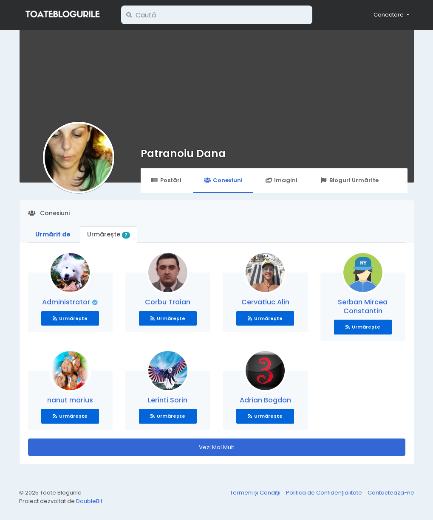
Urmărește (108, 234)
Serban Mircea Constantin (363, 306)
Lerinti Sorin (167, 400)
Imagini (281, 180)
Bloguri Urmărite (349, 180)
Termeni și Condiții (256, 493)
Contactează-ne (391, 493)
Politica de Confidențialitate (324, 493)
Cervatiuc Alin (265, 302)
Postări (166, 180)
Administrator (67, 302)
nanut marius (70, 400)
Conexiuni (223, 180)
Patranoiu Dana (183, 153)
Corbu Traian (167, 302)
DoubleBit (89, 501)
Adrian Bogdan (265, 400)
